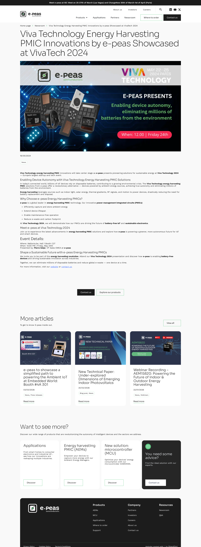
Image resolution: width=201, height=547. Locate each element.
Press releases (36, 388)
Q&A (161, 508)
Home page (25, 26)
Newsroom (40, 26)
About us (117, 10)
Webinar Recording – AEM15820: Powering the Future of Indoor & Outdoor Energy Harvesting (155, 373)
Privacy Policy (28, 540)
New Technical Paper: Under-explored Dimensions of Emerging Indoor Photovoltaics (99, 373)
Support (97, 523)
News (23, 162)
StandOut (174, 540)
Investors (132, 10)
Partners (132, 503)
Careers (146, 10)
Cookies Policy (45, 540)
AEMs (95, 503)
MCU (95, 508)
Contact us (133, 523)
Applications (99, 513)
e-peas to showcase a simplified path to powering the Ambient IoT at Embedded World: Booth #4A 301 (44, 374)
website (54, 267)
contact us (66, 267)
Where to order (100, 518)
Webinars (144, 387)
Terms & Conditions (62, 540)
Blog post (84, 387)
